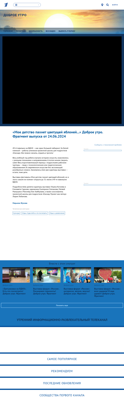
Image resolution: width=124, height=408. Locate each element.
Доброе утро (15, 15)
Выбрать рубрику (67, 31)
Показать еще (62, 305)
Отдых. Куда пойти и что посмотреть (34, 213)
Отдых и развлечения (57, 213)
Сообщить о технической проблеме (108, 145)
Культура (16, 213)
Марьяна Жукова (20, 203)
